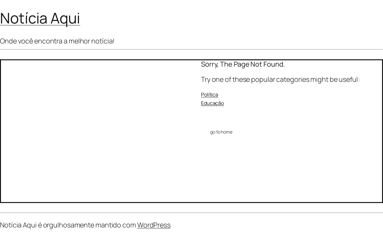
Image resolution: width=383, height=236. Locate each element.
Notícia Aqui (40, 18)
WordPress (154, 224)
